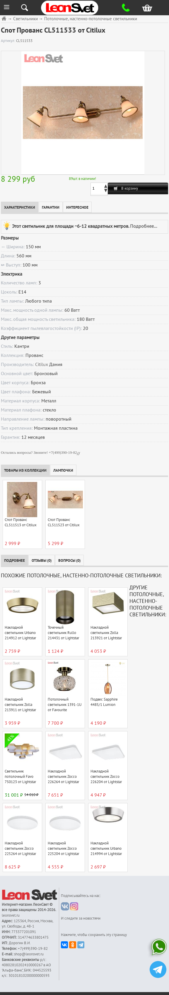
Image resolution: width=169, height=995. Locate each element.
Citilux (41, 364)
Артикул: (8, 40)
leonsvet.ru (11, 915)
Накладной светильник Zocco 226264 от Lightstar (63, 776)
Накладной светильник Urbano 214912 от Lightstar (20, 632)
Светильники (25, 18)
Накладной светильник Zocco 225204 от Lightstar (63, 848)
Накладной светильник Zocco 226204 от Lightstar (106, 776)
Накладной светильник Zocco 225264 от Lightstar (20, 848)
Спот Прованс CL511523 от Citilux (64, 522)
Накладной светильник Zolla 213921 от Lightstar (106, 632)
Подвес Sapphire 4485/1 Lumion (104, 702)
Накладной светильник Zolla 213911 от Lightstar (20, 704)
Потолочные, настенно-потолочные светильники (90, 18)
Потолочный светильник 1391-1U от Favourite (64, 704)
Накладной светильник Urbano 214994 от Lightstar (106, 848)
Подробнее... (143, 226)
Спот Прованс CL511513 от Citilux (21, 522)
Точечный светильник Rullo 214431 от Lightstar (63, 632)
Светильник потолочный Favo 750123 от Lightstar (20, 776)
